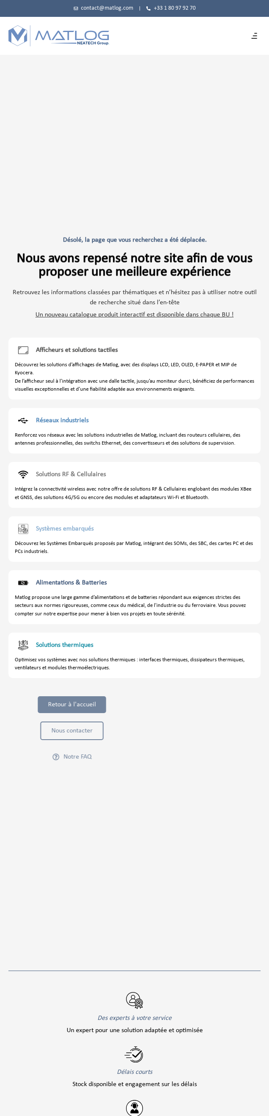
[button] (254, 35)
